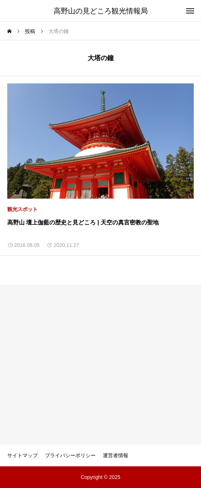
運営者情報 (115, 455)
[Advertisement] (100, 364)
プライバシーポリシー (70, 455)
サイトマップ (22, 455)
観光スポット (22, 209)
